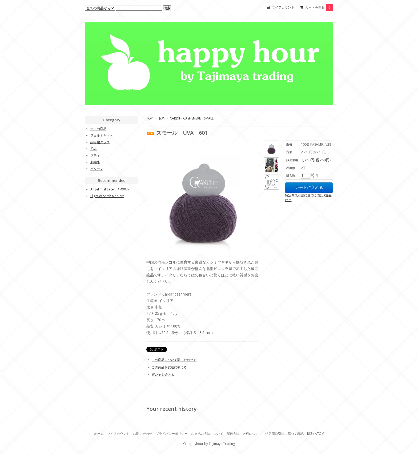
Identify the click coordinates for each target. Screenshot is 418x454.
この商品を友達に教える (169, 367)
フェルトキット (101, 135)
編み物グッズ (100, 142)
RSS (309, 433)
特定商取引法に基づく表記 (284, 433)
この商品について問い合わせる (174, 359)
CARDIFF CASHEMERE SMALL (192, 118)
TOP (149, 118)
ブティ (95, 155)
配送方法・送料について (244, 433)
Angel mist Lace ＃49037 (110, 189)
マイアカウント (283, 7)
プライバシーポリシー (172, 433)
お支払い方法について (207, 433)
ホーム (99, 433)
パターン (96, 168)
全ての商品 (98, 128)
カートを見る (319, 7)
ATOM (319, 433)
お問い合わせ (142, 433)
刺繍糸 (95, 162)
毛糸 (161, 118)
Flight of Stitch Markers (107, 196)
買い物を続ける (163, 374)
